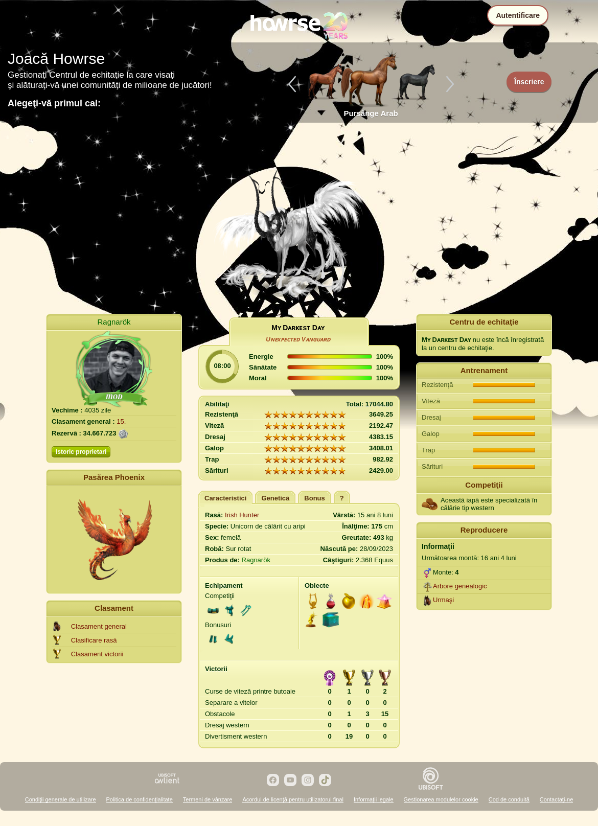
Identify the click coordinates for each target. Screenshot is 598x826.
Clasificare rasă (94, 640)
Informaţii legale (374, 799)
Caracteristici (225, 498)
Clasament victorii (97, 654)
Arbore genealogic (460, 586)
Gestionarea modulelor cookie (441, 799)
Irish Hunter (242, 515)
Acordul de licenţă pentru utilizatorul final (292, 799)
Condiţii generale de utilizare (60, 799)
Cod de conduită (509, 799)
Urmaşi (443, 600)
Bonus (314, 498)
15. (121, 421)
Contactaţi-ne (556, 799)
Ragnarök (113, 321)
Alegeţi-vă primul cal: (54, 103)
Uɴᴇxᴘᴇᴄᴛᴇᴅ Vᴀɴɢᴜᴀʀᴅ (298, 339)
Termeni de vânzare (208, 799)
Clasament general (99, 626)
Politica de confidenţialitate (139, 799)
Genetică (275, 498)
